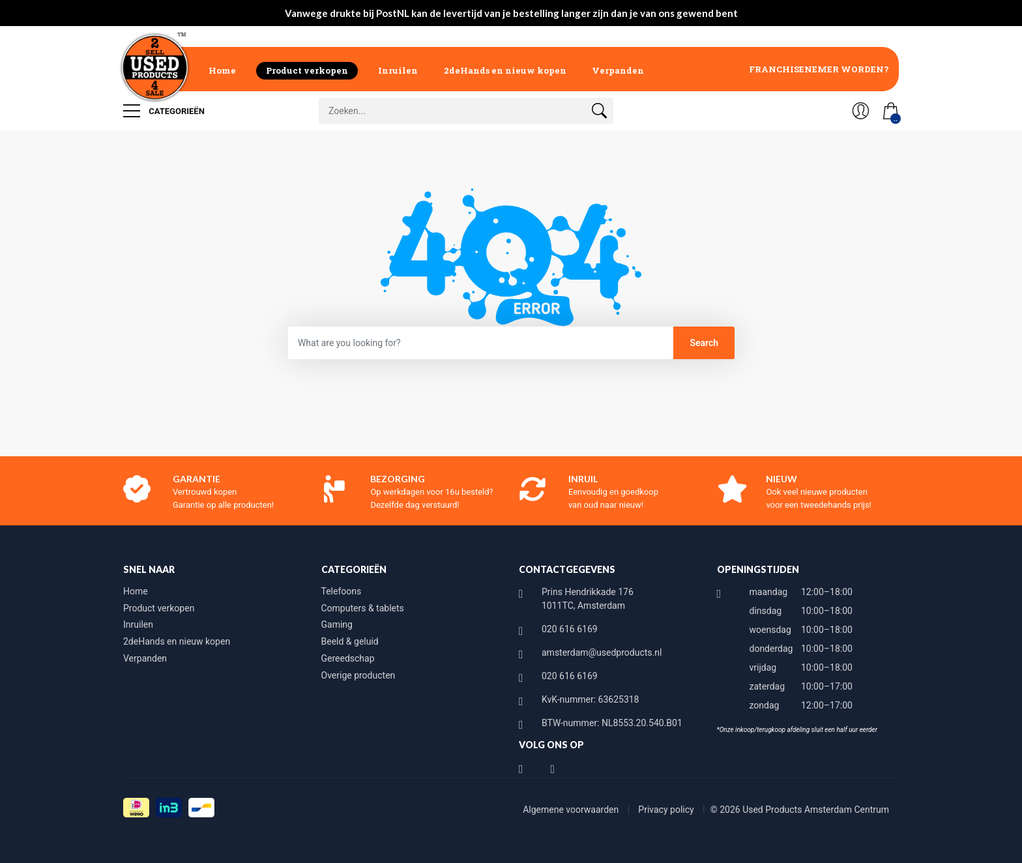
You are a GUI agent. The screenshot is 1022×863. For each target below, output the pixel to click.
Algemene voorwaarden (572, 809)
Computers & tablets (362, 608)
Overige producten (358, 675)
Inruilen (398, 70)
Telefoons (341, 591)
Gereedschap (348, 658)
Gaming (337, 624)
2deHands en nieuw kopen (505, 70)
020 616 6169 (570, 629)
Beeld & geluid (350, 641)
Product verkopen (307, 70)
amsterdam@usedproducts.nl (602, 652)
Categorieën (164, 110)
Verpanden (618, 70)
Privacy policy (667, 809)
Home (222, 70)
